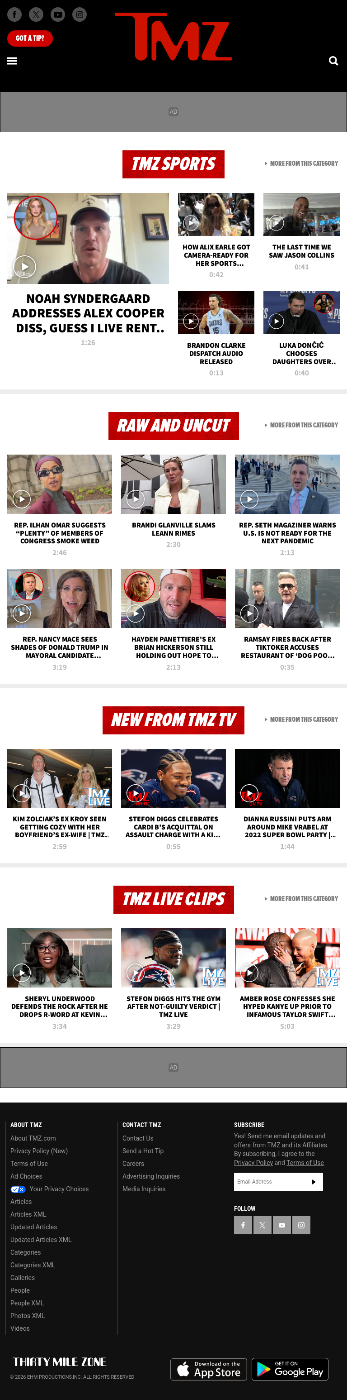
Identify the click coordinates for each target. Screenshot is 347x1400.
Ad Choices (26, 1176)
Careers (133, 1163)
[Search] (334, 60)
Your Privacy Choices (49, 1189)
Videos (20, 1328)
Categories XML (32, 1265)
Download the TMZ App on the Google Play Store (290, 1369)
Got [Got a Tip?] (30, 38)
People (20, 1290)
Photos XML (27, 1315)
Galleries (22, 1277)
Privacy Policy (253, 1162)
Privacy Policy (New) (39, 1151)
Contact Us (138, 1138)
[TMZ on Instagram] (79, 14)
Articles (21, 1201)
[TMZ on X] (36, 14)
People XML (27, 1303)
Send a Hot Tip (143, 1151)
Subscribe (314, 1182)
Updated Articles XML (40, 1239)
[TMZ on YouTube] (282, 1225)
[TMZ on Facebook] (14, 14)
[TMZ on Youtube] (58, 14)
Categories (25, 1252)
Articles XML (28, 1214)
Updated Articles (33, 1227)
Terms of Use (29, 1163)
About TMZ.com (33, 1138)
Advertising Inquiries (151, 1176)
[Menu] (12, 60)
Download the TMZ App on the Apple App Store (208, 1369)
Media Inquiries (143, 1189)
